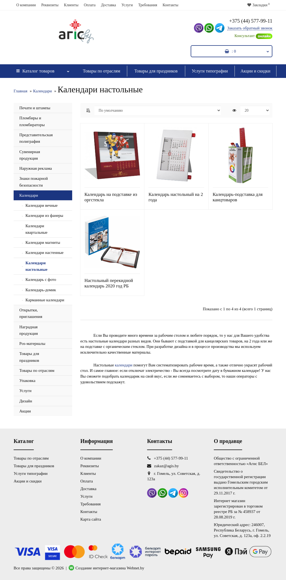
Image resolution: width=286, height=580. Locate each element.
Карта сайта (90, 519)
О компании (26, 5)
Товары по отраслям (101, 71)
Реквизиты (49, 5)
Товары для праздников (156, 71)
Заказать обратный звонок (249, 28)
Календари (42, 91)
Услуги (127, 5)
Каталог (42, 70)
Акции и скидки (255, 71)
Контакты (170, 5)
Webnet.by (135, 568)
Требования (147, 5)
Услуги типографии (210, 71)
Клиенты (71, 5)
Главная (20, 91)
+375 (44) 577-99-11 (250, 21)
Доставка (108, 5)
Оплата (90, 5)
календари (123, 365)
